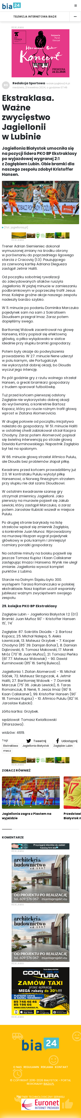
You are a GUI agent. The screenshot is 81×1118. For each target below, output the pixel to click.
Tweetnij (36, 741)
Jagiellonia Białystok (35, 746)
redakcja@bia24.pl (58, 83)
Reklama (47, 1067)
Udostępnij (66, 741)
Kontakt (61, 1067)
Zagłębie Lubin (63, 746)
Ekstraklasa (10, 746)
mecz (7, 751)
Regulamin (31, 1067)
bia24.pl (49, 1084)
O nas (17, 1067)
